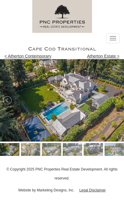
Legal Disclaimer (92, 190)
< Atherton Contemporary (27, 56)
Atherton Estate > (103, 56)
